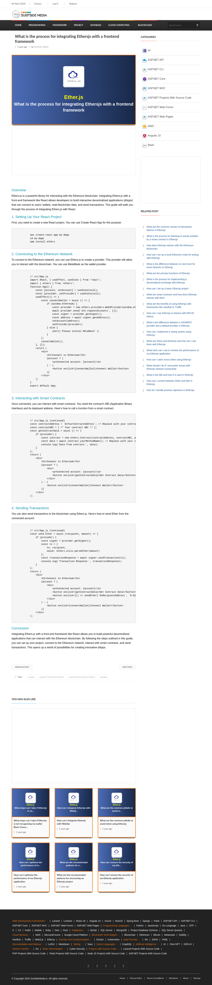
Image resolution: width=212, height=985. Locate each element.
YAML (165, 939)
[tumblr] (123, 966)
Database (95, 25)
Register (73, 3)
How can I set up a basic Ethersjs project (167, 288)
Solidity (182, 935)
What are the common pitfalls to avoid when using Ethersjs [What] (116, 822)
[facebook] (88, 966)
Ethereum (144, 935)
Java (182, 925)
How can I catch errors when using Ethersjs (169, 359)
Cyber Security (77, 948)
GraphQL (127, 944)
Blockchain (145, 25)
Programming (37, 25)
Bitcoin (156, 935)
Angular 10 (151, 135)
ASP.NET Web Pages (157, 117)
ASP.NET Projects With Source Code (166, 98)
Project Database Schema (144, 930)
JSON (155, 939)
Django (146, 921)
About (185, 978)
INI (146, 939)
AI (146, 50)
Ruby (48, 930)
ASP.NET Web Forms (157, 107)
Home (18, 25)
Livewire (103, 677)
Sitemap (196, 978)
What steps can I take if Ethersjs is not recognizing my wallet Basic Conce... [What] (30, 823)
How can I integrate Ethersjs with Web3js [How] (71, 822)
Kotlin (28, 930)
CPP (191, 925)
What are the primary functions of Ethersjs (168, 273)
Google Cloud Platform (76, 935)
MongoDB (121, 930)
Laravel (31, 677)
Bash (148, 145)
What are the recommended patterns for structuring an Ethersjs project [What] (71, 878)
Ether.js (51, 939)
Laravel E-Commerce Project (51, 677)
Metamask (169, 935)
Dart (57, 930)
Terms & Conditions (155, 978)
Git (37, 948)
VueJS (108, 921)
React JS (80, 921)
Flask (156, 921)
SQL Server (107, 930)
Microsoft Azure (52, 935)
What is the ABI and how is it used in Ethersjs (170, 375)
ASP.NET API (153, 60)
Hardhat (16, 939)
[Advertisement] (74, 151)
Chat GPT (175, 944)
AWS (148, 126)
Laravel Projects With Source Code (141, 948)
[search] (197, 25)
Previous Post (22, 667)
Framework (60, 25)
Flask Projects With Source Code (66, 953)
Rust (65, 930)
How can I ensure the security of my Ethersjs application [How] (116, 876)
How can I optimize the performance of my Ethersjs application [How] (28, 878)
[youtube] (106, 966)
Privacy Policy (136, 978)
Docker (100, 939)
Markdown (64, 944)
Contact (37, 3)
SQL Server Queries (171, 930)
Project (78, 25)
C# (19, 930)
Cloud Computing (119, 25)
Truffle (28, 939)
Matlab (38, 930)
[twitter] (97, 966)
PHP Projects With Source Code (29, 953)
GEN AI (188, 944)
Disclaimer (173, 978)
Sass (90, 944)
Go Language (169, 925)
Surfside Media (41, 46)
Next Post (127, 667)
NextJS (119, 921)
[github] (115, 966)
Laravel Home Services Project (82, 677)
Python (140, 925)
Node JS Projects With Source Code (106, 953)
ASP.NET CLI (153, 69)
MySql (93, 930)
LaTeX (51, 944)
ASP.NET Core (153, 79)
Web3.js (39, 939)
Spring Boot (133, 921)
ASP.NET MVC (153, 88)
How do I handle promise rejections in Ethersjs (170, 390)
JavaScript (153, 925)
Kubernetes (114, 939)
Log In (55, 3)
